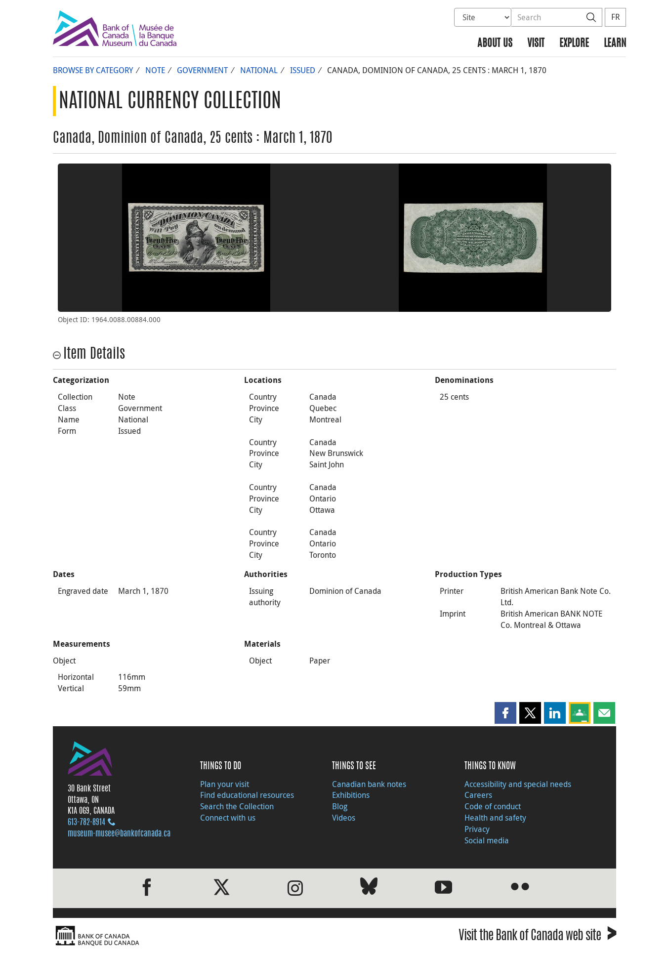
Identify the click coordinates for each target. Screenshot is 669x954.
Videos (343, 817)
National (259, 70)
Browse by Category (93, 70)
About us (494, 44)
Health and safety (495, 817)
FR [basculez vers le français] (615, 16)
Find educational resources (247, 794)
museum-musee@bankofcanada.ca (119, 834)
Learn (615, 44)
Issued (302, 70)
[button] (505, 713)
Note (155, 70)
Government (202, 70)
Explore (574, 44)
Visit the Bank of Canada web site (537, 937)
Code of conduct (492, 806)
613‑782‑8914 (86, 823)
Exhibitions (351, 794)
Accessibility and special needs (517, 784)
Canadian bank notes (369, 784)
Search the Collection (237, 806)
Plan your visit (224, 784)
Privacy (477, 829)
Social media (486, 840)
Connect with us (227, 817)
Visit (535, 44)
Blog (339, 806)
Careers (478, 794)
